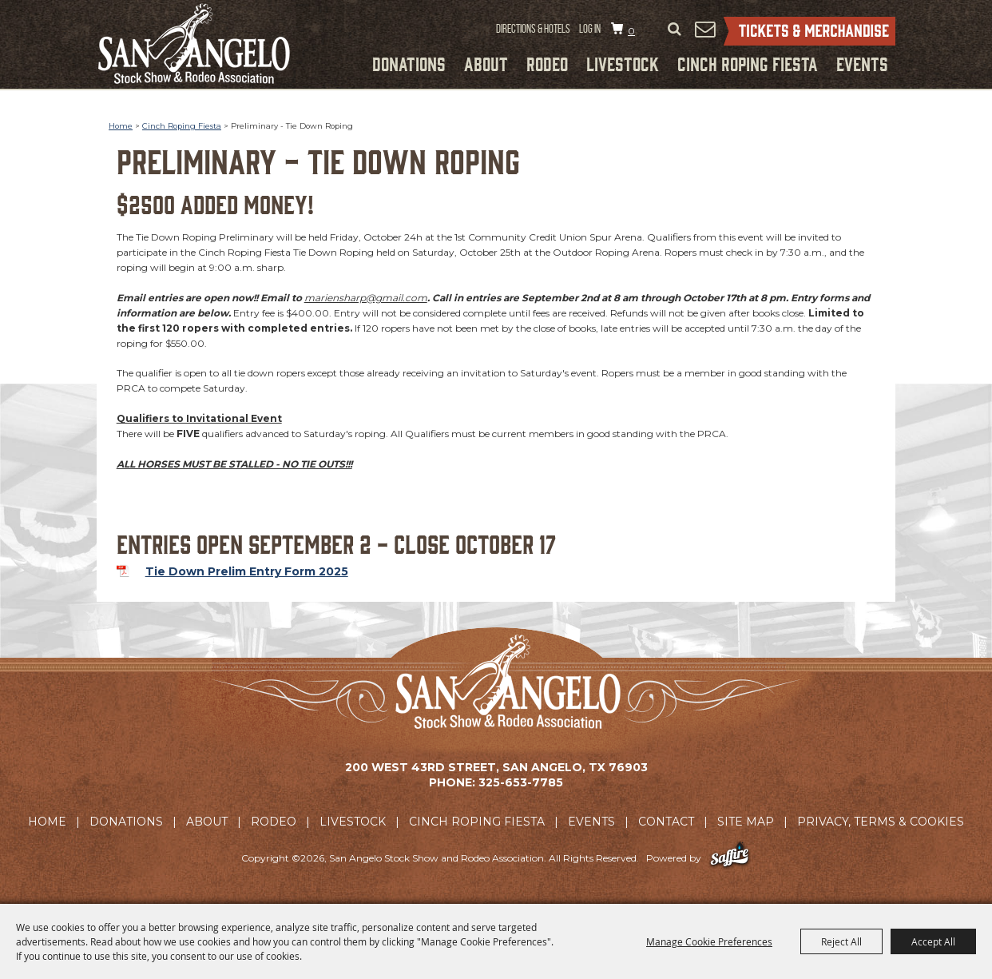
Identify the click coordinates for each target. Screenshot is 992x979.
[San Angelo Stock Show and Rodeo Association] (194, 43)
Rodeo (547, 63)
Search (674, 29)
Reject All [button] (841, 941)
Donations (409, 63)
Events (862, 63)
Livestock (622, 63)
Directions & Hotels (533, 28)
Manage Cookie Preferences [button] (709, 941)
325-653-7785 (520, 782)
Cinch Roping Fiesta (747, 63)
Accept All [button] (933, 941)
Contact (666, 821)
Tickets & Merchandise (809, 31)
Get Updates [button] (704, 28)
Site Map (745, 821)
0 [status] (631, 31)
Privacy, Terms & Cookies (880, 821)
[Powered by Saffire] (729, 858)
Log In (590, 28)
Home (121, 125)
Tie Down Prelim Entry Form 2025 (246, 571)
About (486, 63)
